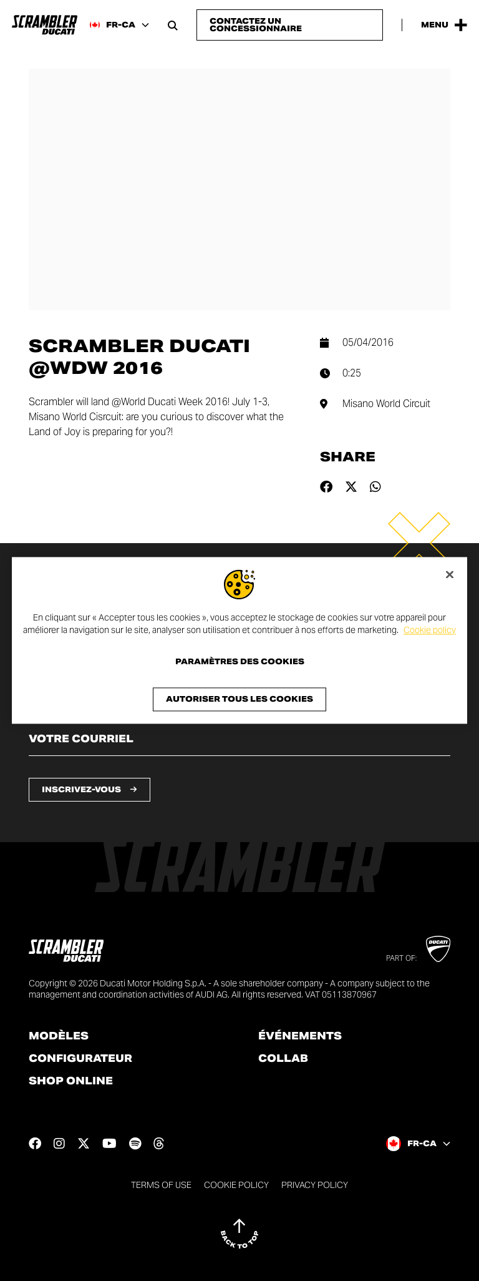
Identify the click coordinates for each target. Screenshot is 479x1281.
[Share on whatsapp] (375, 487)
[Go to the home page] (44, 25)
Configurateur (80, 1059)
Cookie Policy (236, 1184)
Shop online (71, 1081)
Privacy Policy (314, 1184)
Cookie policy (430, 630)
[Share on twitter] (351, 487)
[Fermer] (449, 574)
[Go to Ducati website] (438, 949)
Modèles (59, 1036)
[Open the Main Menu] (444, 25)
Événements (300, 1036)
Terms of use (161, 1184)
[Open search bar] (173, 24)
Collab (283, 1059)
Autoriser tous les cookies (239, 699)
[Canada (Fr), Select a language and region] (119, 25)
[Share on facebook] (326, 487)
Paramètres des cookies (239, 662)
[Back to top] (239, 1234)
